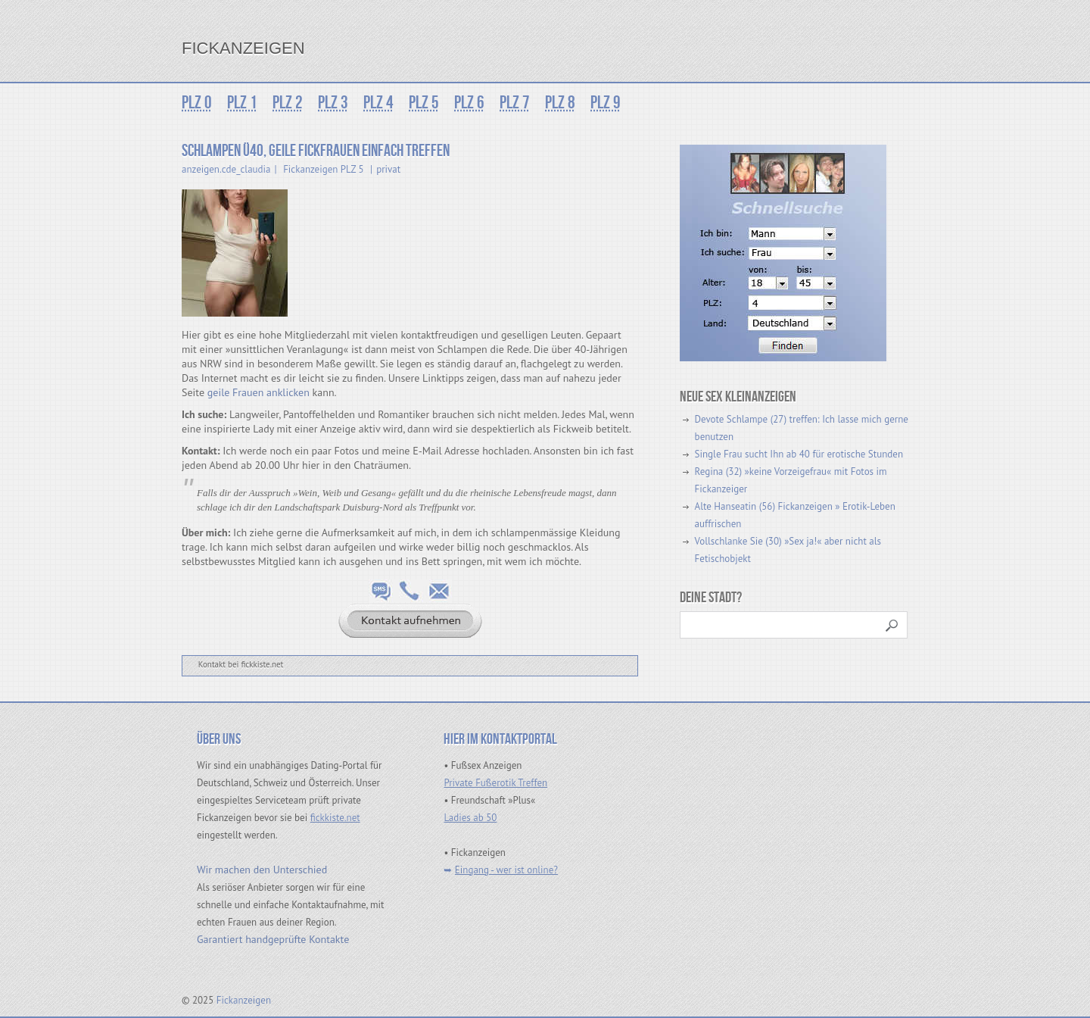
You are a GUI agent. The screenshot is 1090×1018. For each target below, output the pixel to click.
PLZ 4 (378, 103)
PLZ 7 (515, 103)
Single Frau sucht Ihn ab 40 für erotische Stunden (799, 454)
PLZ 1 (242, 103)
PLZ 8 (560, 103)
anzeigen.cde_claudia (226, 169)
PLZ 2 (287, 103)
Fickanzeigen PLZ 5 (323, 169)
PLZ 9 (605, 103)
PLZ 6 (469, 103)
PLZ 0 (197, 103)
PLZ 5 (424, 103)
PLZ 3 (333, 103)
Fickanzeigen (243, 48)
